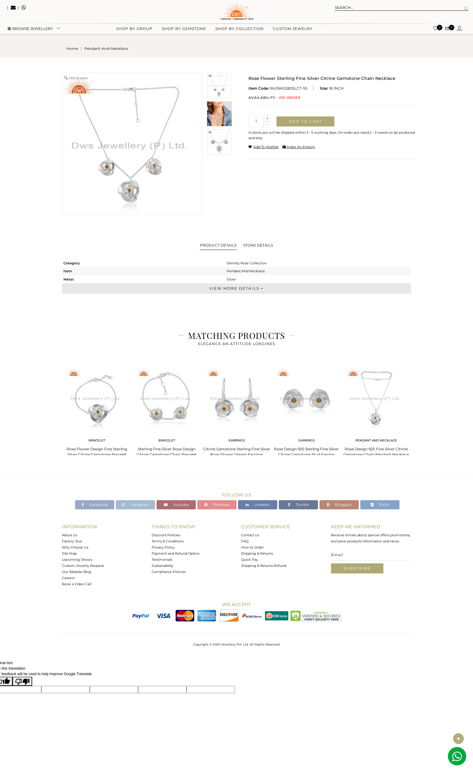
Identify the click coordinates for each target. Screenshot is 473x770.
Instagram (135, 504)
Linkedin (258, 504)
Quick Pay (249, 559)
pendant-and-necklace (106, 48)
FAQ (244, 541)
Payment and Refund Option (175, 553)
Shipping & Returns (257, 553)
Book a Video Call (76, 584)
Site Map (69, 553)
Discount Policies (166, 535)
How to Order (252, 547)
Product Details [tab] (218, 245)
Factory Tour (72, 541)
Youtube (176, 504)
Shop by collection (239, 30)
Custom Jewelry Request (83, 566)
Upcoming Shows (77, 559)
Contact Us (250, 535)
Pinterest (217, 504)
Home (72, 48)
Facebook (95, 504)
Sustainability (162, 566)
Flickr (380, 504)
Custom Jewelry (293, 30)
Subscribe (357, 568)
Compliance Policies (169, 572)
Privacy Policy (163, 547)
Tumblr (298, 504)
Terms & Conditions (168, 541)
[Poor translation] (22, 681)
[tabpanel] (97, 410)
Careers (68, 578)
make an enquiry (298, 147)
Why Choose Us (75, 547)
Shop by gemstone (184, 30)
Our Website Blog (76, 572)
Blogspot (339, 504)
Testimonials (162, 559)
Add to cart (305, 121)
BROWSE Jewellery (30, 30)
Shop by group (134, 30)
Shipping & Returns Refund (263, 566)
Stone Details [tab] (258, 245)
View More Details (236, 288)
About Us (69, 535)
